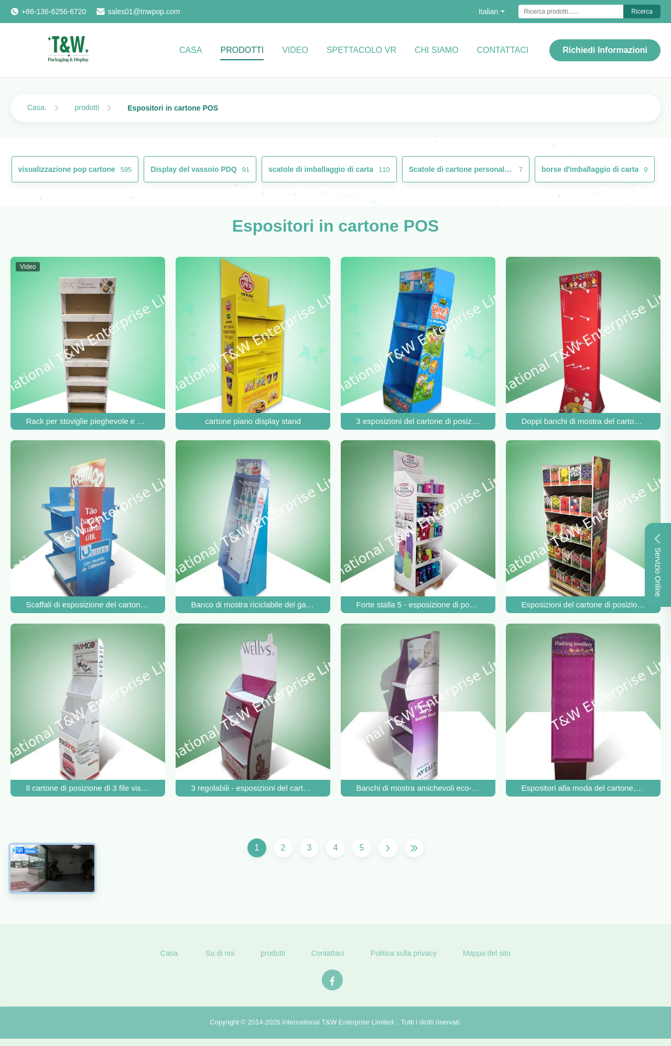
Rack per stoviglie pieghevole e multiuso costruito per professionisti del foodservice (88, 421)
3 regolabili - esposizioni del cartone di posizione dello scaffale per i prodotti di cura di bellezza (253, 787)
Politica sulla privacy (404, 959)
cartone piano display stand (253, 421)
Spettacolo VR (361, 50)
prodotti (87, 107)
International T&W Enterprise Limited (337, 1028)
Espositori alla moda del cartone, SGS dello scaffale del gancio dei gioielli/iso (583, 787)
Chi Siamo (437, 50)
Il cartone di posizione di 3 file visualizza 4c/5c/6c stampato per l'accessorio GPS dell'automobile (88, 787)
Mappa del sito (487, 959)
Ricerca (642, 11)
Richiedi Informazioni (604, 50)
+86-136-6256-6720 (53, 11)
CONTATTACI (503, 50)
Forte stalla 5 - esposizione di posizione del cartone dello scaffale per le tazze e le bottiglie (418, 604)
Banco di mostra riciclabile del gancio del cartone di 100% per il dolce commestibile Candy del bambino (253, 604)
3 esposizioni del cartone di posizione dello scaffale (418, 421)
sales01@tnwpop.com (143, 11)
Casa (190, 50)
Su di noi (220, 959)
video (295, 50)
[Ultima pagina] (414, 847)
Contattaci (327, 959)
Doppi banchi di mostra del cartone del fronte (583, 421)
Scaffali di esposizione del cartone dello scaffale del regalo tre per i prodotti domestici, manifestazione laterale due (88, 604)
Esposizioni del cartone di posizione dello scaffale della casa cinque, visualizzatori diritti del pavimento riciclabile (583, 604)
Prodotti (242, 50)
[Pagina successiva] (387, 847)
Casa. (37, 107)
